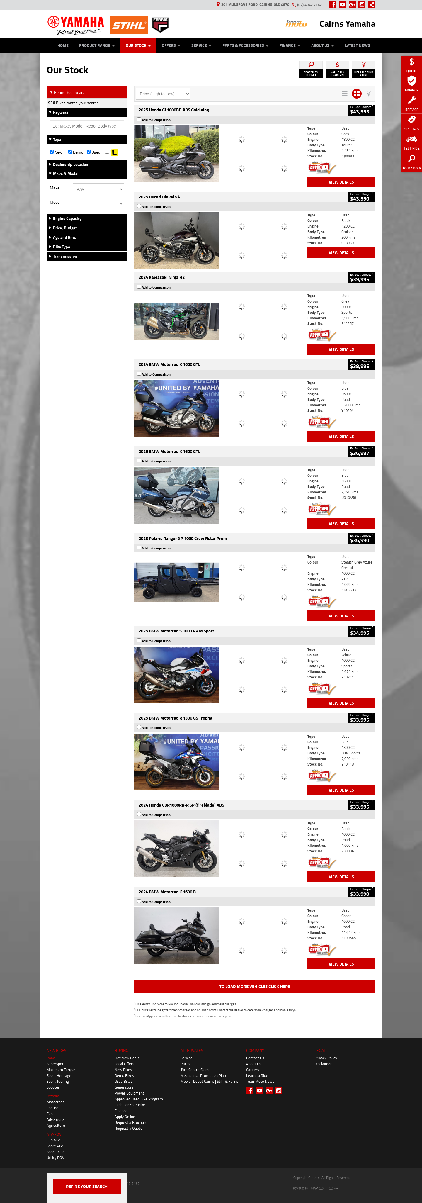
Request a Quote (128, 1128)
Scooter (53, 1087)
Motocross (55, 1102)
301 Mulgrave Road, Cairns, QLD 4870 (253, 4)
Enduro (52, 1108)
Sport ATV (55, 1146)
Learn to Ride (257, 1075)
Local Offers (124, 1064)
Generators (124, 1087)
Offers (171, 45)
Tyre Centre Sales (195, 1070)
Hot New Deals (127, 1058)
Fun (50, 1114)
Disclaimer (323, 1064)
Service (201, 45)
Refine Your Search (68, 92)
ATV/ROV (54, 1134)
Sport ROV (55, 1152)
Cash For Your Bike (130, 1105)
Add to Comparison (156, 120)
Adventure (55, 1119)
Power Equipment (129, 1093)
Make (54, 188)
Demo (75, 152)
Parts (185, 1064)
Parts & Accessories (245, 45)
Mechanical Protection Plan (203, 1075)
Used (93, 152)
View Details (341, 182)
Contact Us (255, 1058)
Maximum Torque (61, 1070)
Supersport (56, 1064)
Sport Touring (58, 1081)
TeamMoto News (260, 1081)
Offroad (53, 1096)
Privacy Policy (325, 1058)
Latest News (357, 45)
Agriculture (56, 1125)
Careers (252, 1070)
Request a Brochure (131, 1122)
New (56, 152)
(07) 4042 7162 (309, 5)
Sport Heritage (59, 1075)
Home (63, 45)
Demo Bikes (124, 1075)
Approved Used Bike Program (139, 1099)
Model (55, 202)
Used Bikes (123, 1081)
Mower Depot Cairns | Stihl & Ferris (209, 1081)
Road (51, 1058)
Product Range (97, 45)
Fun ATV (53, 1140)
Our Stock (138, 45)
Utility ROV (55, 1157)
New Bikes (123, 1070)
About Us (322, 45)
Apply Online (125, 1116)
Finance (290, 45)
